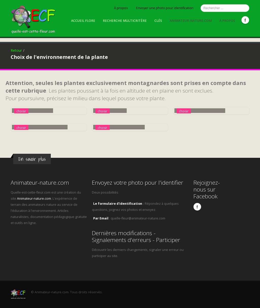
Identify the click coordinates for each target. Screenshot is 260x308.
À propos (121, 8)
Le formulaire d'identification (117, 203)
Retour (16, 50)
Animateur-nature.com (191, 21)
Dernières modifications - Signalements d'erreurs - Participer (136, 236)
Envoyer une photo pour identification (164, 8)
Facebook (245, 20)
